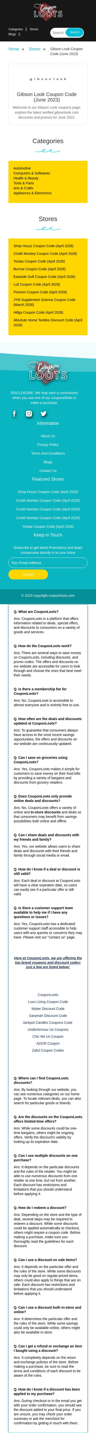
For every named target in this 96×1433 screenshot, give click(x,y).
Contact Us (47, 471)
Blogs (12, 34)
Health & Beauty (25, 178)
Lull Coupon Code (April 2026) (36, 284)
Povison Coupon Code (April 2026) (40, 292)
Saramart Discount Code (48, 1016)
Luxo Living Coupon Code (48, 1002)
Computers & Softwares (31, 173)
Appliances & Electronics (32, 193)
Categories (15, 29)
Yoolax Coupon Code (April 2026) (39, 261)
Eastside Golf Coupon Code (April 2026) (44, 277)
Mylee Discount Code (47, 1009)
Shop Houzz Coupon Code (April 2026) (43, 246)
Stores (34, 29)
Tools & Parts (23, 183)
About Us (48, 436)
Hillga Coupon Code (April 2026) (38, 312)
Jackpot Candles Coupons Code (48, 1023)
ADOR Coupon (47, 1043)
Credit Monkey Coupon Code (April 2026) (45, 254)
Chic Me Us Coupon (47, 1036)
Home (13, 49)
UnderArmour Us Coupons (48, 1030)
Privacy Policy (48, 445)
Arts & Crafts (23, 188)
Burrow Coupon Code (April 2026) (39, 269)
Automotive (22, 168)
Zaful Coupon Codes (48, 1050)
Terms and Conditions (48, 453)
